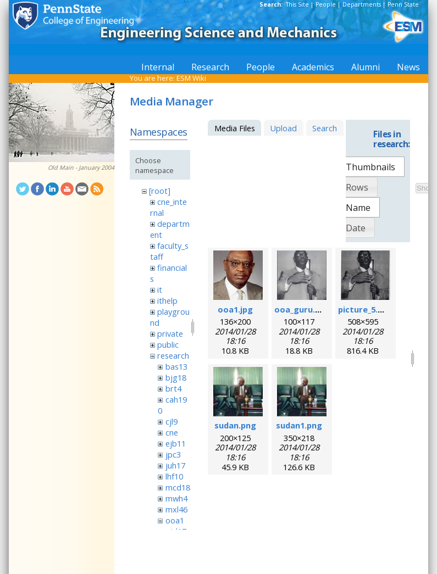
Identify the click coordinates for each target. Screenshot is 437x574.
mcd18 (177, 487)
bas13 (176, 366)
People (326, 4)
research (173, 355)
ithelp (167, 300)
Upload (283, 127)
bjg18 (175, 377)
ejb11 (175, 443)
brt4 (173, 388)
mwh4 (176, 498)
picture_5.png (365, 309)
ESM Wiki (191, 78)
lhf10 (174, 476)
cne (171, 432)
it (159, 289)
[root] (159, 190)
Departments (361, 4)
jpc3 (173, 454)
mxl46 (176, 509)
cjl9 (171, 421)
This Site (297, 4)
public (168, 344)
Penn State (403, 4)
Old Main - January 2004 (81, 167)
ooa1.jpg (235, 309)
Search (324, 127)
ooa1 (174, 520)
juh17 (175, 465)
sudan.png (235, 425)
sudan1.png (299, 425)
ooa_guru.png (302, 309)
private (170, 333)
